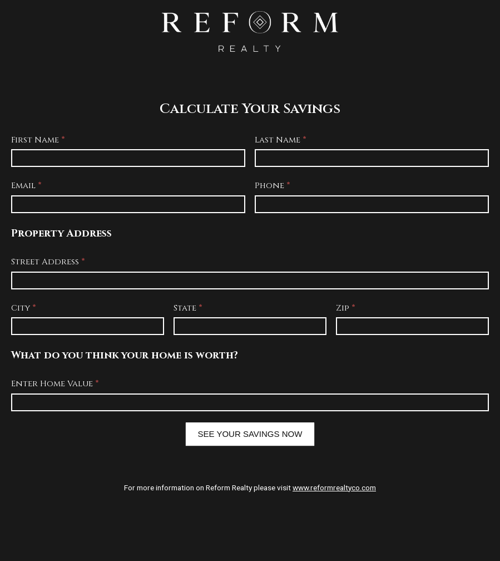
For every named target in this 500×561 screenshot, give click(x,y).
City (23, 308)
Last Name (280, 140)
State (188, 308)
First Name (38, 140)
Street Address (48, 262)
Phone (272, 185)
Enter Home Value (55, 384)
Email (26, 185)
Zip (345, 308)
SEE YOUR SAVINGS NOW (250, 434)
